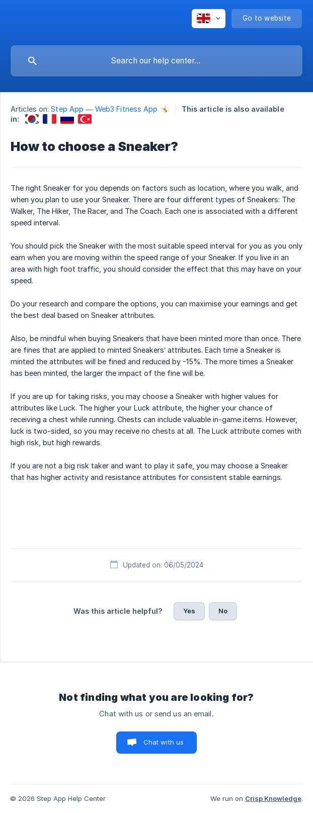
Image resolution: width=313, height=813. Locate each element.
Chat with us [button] (163, 742)
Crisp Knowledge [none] (273, 798)
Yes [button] (189, 611)
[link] (32, 119)
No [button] (222, 611)
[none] (208, 18)
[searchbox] (156, 60)
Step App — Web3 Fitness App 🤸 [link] (110, 109)
